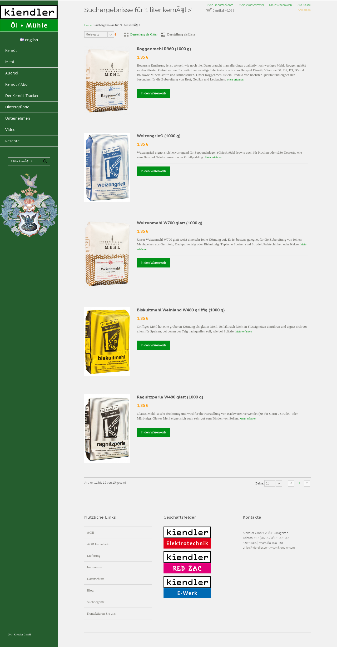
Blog (90, 590)
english (29, 39)
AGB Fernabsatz (98, 544)
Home (88, 25)
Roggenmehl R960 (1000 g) (164, 48)
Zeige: (259, 483)
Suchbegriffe (96, 602)
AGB (90, 532)
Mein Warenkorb (280, 5)
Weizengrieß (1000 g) (159, 135)
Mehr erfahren (235, 79)
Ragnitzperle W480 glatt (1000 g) (170, 397)
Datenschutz (95, 579)
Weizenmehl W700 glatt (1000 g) (169, 222)
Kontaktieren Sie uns (101, 613)
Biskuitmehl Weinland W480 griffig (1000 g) (181, 309)
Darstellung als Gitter (143, 34)
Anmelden (304, 10)
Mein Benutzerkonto (219, 5)
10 (267, 483)
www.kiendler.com (282, 547)
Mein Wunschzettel (251, 5)
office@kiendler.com (256, 547)
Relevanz (92, 34)
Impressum (94, 567)
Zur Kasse (304, 5)
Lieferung (93, 556)
